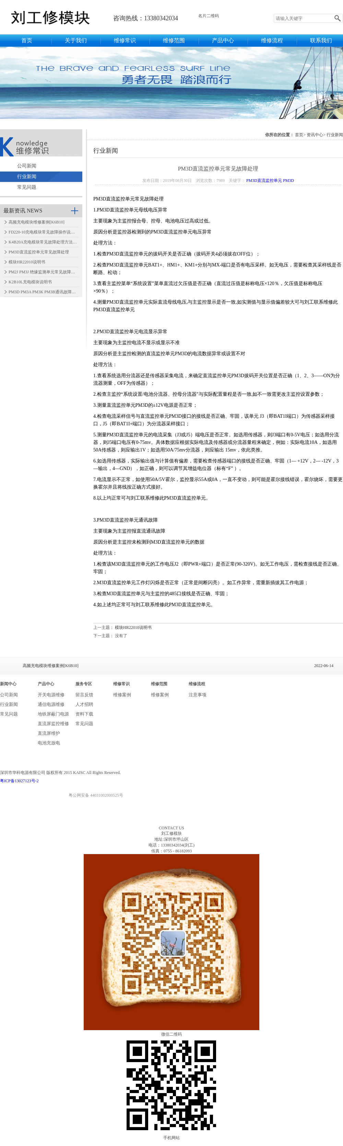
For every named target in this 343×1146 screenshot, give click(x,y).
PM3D (288, 180)
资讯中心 (315, 134)
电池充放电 (49, 742)
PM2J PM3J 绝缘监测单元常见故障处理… (46, 272)
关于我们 (76, 40)
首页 (26, 40)
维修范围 (174, 40)
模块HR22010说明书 (27, 262)
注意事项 (197, 694)
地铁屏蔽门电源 (53, 714)
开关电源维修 (51, 694)
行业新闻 (26, 176)
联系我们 (321, 40)
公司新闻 (26, 165)
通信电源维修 (51, 704)
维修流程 (272, 40)
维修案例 (122, 694)
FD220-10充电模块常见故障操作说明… (44, 232)
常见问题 (26, 187)
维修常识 (125, 40)
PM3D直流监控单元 (264, 180)
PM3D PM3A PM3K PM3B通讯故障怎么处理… (50, 292)
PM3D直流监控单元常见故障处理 (39, 252)
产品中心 (223, 40)
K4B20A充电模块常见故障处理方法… (43, 242)
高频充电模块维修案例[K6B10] (36, 222)
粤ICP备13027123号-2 (19, 780)
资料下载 (84, 714)
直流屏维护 (49, 733)
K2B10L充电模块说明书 (30, 282)
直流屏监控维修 (53, 723)
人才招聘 (84, 704)
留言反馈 (84, 694)
